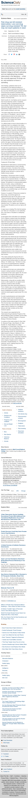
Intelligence (5, 668)
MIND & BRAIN (4, 665)
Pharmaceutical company (22, 417)
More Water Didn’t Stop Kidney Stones (12, 649)
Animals (6, 441)
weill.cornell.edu (17, 403)
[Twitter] (12, 54)
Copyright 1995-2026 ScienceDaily (11, 780)
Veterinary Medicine (6, 437)
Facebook (6, 754)
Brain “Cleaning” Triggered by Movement (13, 637)
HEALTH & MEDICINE (5, 656)
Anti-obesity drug (22, 414)
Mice (5, 431)
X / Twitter (6, 756)
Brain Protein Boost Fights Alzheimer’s (12, 628)
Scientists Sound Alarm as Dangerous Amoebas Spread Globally (12, 692)
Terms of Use (23, 778)
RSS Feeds (6, 742)
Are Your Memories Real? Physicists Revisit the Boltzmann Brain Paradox (13, 706)
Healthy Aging (6, 663)
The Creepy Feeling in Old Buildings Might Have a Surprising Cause (13, 702)
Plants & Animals (6, 428)
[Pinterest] (14, 54)
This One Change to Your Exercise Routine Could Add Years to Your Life (13, 719)
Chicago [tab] (23, 491)
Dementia (4, 670)
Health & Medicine (7, 410)
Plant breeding (22, 428)
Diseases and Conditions (7, 416)
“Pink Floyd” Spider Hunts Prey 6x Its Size (13, 642)
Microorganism (22, 420)
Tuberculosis (21, 426)
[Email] (19, 54)
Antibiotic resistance (21, 410)
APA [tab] (17, 491)
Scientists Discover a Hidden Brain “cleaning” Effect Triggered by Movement (14, 696)
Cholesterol (5, 661)
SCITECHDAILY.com (11, 600)
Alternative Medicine (7, 658)
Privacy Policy (5, 778)
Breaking (3, 624)
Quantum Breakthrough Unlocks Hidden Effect (14, 644)
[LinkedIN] (17, 54)
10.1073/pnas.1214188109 (10, 485)
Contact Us (6, 771)
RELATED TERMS (20, 406)
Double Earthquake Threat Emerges (11, 630)
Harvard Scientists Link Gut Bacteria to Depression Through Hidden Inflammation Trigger (13, 724)
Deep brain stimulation (21, 431)
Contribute (17, 776)
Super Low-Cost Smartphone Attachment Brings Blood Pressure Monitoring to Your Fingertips (13, 560)
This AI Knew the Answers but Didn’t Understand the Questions (11, 709)
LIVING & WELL (4, 672)
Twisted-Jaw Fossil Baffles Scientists (12, 639)
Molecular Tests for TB (7, 588)
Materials (3, 449)
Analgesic (20, 423)
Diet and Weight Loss (8, 424)
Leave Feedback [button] (7, 769)
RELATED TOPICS (6, 406)
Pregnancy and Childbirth (8, 420)
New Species (7, 434)
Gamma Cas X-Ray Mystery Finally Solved (13, 632)
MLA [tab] (12, 491)
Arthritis (6, 413)
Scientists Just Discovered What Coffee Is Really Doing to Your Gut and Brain (13, 688)
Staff (11, 776)
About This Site (4, 776)
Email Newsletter (7, 740)
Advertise (23, 776)
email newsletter (20, 9)
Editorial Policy (14, 778)
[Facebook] (9, 54)
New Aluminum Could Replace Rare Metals (13, 646)
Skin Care (4, 677)
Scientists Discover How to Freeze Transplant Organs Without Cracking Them (14, 715)
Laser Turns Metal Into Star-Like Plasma (13, 635)
